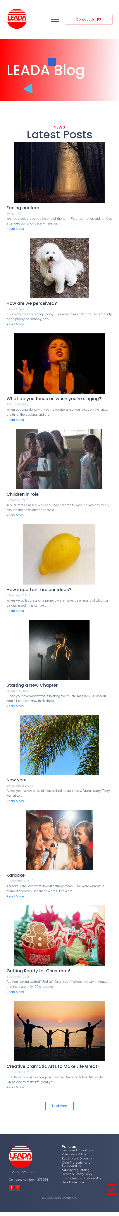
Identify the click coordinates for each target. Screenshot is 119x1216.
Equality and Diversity (77, 1158)
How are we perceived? (32, 303)
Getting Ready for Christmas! (38, 971)
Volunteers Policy (74, 1154)
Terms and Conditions (77, 1150)
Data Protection (73, 1182)
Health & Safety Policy (77, 1174)
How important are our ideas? (39, 589)
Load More (59, 1106)
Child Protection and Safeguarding (76, 1164)
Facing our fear (23, 208)
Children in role (23, 494)
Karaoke (16, 875)
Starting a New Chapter (32, 685)
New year (17, 780)
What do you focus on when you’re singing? (54, 398)
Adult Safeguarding (76, 1170)
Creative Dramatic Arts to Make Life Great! (53, 1066)
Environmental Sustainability (81, 1178)
